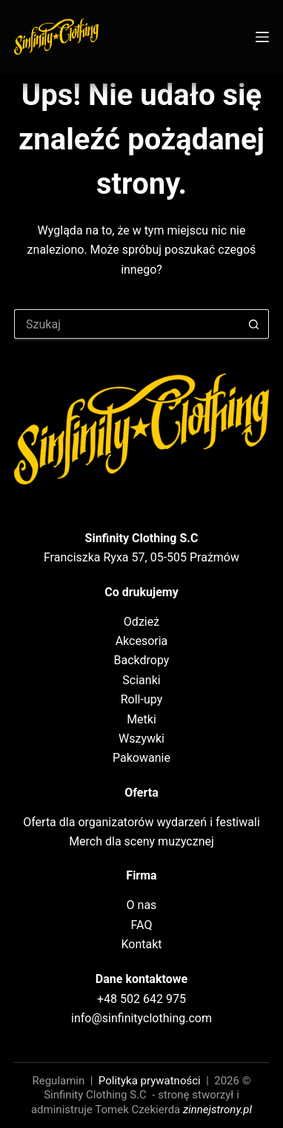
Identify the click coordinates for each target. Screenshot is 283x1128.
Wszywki (141, 739)
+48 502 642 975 (141, 999)
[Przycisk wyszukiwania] (254, 324)
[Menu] (262, 37)
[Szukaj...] (126, 324)
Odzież (141, 622)
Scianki (141, 680)
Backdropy (142, 660)
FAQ (142, 925)
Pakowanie (141, 758)
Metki (141, 719)
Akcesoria (142, 641)
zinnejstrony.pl (217, 1109)
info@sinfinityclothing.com (141, 1018)
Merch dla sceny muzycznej (141, 841)
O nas (142, 905)
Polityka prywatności (150, 1080)
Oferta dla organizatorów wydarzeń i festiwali (141, 822)
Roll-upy (141, 699)
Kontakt (141, 944)
